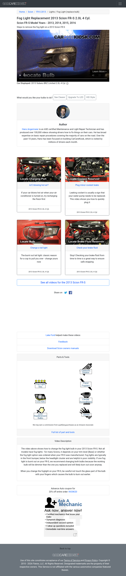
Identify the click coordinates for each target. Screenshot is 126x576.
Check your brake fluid (87, 247)
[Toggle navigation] (120, 3)
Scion (30, 12)
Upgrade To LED (75, 97)
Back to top (65, 548)
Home (22, 12)
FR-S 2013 (41, 12)
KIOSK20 (73, 491)
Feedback (63, 341)
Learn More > (100, 71)
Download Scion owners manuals (63, 348)
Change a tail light (38, 247)
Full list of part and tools (63, 432)
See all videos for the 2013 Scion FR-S (63, 282)
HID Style (90, 97)
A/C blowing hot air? (39, 185)
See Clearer (59, 97)
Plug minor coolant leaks (87, 185)
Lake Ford (50, 335)
